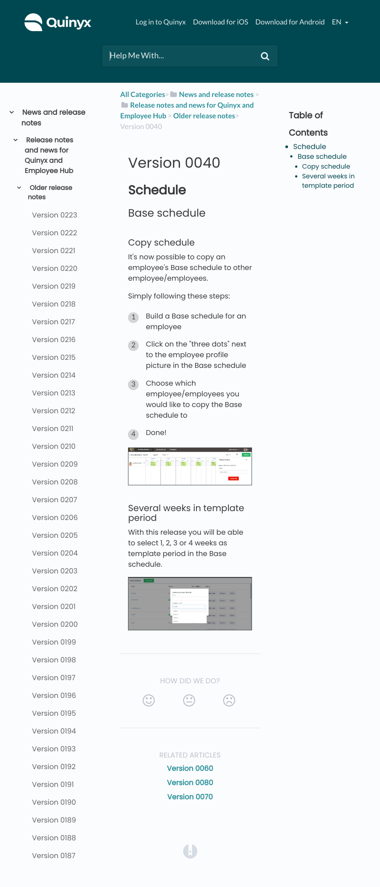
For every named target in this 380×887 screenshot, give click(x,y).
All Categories (142, 94)
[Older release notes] (204, 116)
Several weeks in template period (328, 181)
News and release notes (53, 117)
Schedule (309, 146)
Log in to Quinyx (161, 22)
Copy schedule (326, 166)
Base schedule (322, 156)
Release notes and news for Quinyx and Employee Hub (49, 155)
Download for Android (290, 22)
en (337, 22)
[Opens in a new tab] (190, 851)
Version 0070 (190, 797)
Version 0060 (190, 768)
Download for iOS (220, 22)
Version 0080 (190, 783)
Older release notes (50, 193)
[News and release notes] (211, 94)
